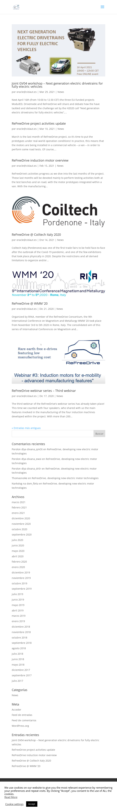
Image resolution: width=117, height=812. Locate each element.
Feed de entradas (22, 715)
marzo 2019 (18, 615)
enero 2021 (18, 513)
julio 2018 (17, 653)
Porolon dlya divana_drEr (26, 468)
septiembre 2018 (22, 642)
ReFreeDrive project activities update (39, 123)
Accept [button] (31, 803)
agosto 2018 (19, 648)
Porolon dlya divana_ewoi (26, 459)
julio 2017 (17, 680)
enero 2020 (18, 567)
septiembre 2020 (22, 534)
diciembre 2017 (21, 670)
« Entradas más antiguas (26, 428)
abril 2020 (18, 556)
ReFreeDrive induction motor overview (40, 160)
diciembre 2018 (21, 626)
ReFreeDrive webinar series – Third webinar (44, 391)
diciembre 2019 (21, 572)
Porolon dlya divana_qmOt (27, 449)
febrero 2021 (19, 507)
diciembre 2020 (21, 518)
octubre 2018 (19, 637)
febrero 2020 (19, 561)
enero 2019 (18, 621)
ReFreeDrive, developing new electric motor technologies (65, 478)
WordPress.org (20, 725)
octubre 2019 (19, 583)
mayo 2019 (18, 605)
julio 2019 (17, 594)
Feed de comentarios (24, 720)
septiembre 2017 (22, 675)
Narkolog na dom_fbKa (25, 483)
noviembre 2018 (21, 632)
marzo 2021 (18, 502)
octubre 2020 (19, 529)
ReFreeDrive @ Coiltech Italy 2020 (36, 234)
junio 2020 (18, 545)
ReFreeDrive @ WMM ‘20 (30, 303)
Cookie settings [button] (14, 804)
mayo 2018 (18, 664)
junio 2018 (18, 659)
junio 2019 (18, 599)
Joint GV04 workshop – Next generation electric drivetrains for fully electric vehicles (57, 85)
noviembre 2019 (21, 578)
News (61, 92)
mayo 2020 (18, 551)
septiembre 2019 (22, 588)
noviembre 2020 (21, 523)
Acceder (16, 709)
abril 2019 (18, 610)
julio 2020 (17, 540)
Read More (10, 797)
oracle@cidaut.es (26, 92)
